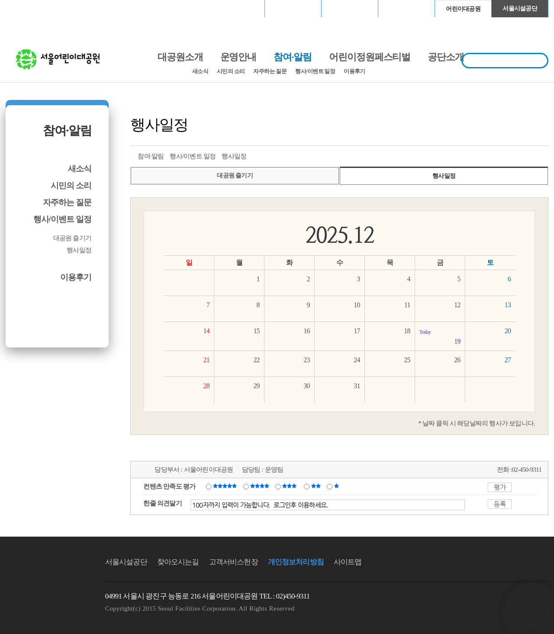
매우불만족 (337, 486)
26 (457, 360)
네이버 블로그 (525, 155)
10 (357, 305)
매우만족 (226, 486)
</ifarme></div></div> (532, 610)
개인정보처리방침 (296, 562)
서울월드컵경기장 (236, 8)
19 (440, 336)
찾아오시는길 (178, 562)
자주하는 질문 (270, 71)
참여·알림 (67, 130)
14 (206, 331)
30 (306, 385)
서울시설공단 (519, 8)
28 (206, 385)
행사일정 (79, 250)
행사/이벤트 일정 (315, 71)
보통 (291, 486)
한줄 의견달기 (162, 503)
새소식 (200, 71)
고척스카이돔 (349, 8)
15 (256, 331)
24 (357, 360)
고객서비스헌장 (233, 562)
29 (256, 385)
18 (407, 331)
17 (357, 331)
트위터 (493, 155)
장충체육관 (293, 8)
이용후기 (354, 71)
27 (508, 360)
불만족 (316, 486)
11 (407, 305)
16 (306, 331)
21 (206, 360)
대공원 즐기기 (72, 238)
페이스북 (509, 155)
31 (357, 385)
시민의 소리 (231, 71)
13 (508, 305)
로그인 (28, 8)
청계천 (406, 8)
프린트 (477, 155)
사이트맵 (348, 562)
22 (256, 360)
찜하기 (541, 155)
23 (306, 360)
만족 (260, 486)
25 (407, 360)
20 (508, 331)
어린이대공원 (463, 9)
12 (457, 305)
